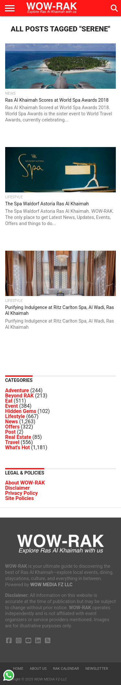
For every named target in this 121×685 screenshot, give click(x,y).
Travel (12, 442)
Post (10, 432)
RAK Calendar (66, 669)
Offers (12, 427)
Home (18, 669)
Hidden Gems (20, 411)
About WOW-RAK (25, 483)
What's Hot (17, 447)
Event (11, 406)
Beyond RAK (19, 396)
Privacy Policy (21, 493)
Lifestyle (15, 416)
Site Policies (19, 498)
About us (38, 669)
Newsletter (97, 669)
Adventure (17, 390)
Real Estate (18, 437)
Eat (9, 401)
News (11, 421)
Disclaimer (17, 488)
